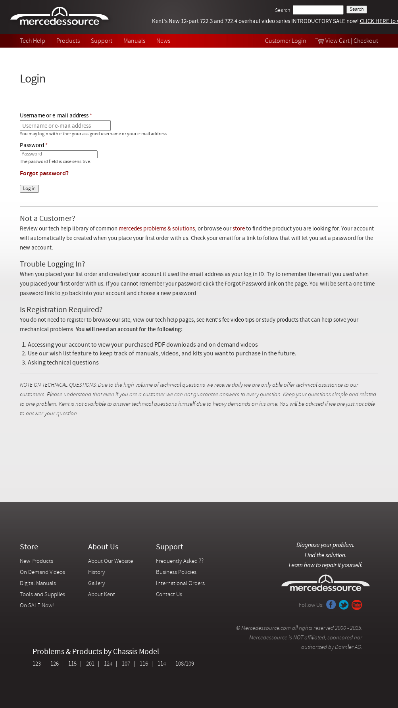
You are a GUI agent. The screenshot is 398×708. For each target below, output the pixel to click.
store (239, 229)
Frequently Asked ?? (180, 561)
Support (101, 41)
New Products (36, 561)
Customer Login (285, 41)
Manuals (134, 41)
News (163, 41)
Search (282, 10)
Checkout (366, 41)
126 (54, 664)
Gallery (96, 584)
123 (37, 664)
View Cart (337, 41)
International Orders (180, 584)
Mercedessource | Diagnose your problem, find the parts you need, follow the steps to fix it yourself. (60, 17)
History (96, 573)
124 (108, 664)
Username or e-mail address (54, 116)
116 (144, 664)
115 (72, 664)
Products (68, 41)
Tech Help (32, 41)
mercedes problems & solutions (157, 229)
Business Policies (176, 573)
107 (126, 664)
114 (162, 664)
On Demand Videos (43, 573)
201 (90, 664)
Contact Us (169, 595)
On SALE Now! (37, 606)
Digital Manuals (38, 584)
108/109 (184, 664)
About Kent (101, 595)
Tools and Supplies (42, 595)
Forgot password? (44, 174)
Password (32, 146)
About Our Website (110, 561)
